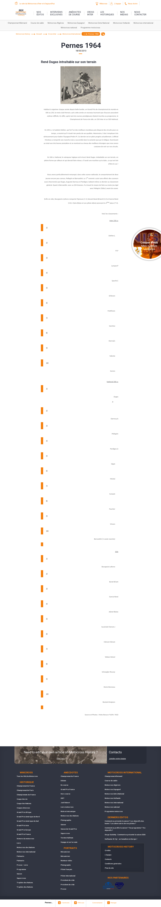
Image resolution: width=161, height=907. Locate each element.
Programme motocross (90, 28)
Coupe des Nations (24, 803)
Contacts (108, 859)
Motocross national (69, 28)
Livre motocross (67, 807)
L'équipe (117, 4)
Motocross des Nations (26, 847)
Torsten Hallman (67, 838)
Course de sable (37, 23)
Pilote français (66, 869)
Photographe (66, 865)
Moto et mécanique (68, 811)
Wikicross (103, 4)
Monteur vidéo (66, 861)
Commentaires (97, 903)
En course (64, 785)
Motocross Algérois (56, 23)
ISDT (62, 798)
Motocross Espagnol (76, 23)
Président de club (67, 880)
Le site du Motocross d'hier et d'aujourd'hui (37, 4)
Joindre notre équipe (117, 758)
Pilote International (68, 876)
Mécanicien (65, 852)
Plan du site (109, 868)
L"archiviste (65, 903)
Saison (19, 874)
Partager (113, 903)
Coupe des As (22, 799)
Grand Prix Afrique (24, 812)
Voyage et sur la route (69, 842)
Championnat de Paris (25, 790)
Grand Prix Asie (23, 825)
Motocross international (143, 23)
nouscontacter (140, 13)
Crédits (108, 850)
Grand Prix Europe (24, 830)
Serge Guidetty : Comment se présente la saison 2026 (125, 835)
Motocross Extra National (98, 23)
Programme (21, 869)
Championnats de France (26, 795)
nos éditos (40, 13)
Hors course (65, 794)
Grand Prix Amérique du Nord (28, 817)
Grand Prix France (24, 834)
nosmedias (124, 13)
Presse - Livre (22, 865)
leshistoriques (107, 13)
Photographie (66, 820)
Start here (61, 758)
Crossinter (90, 13)
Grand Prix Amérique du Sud (28, 821)
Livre (19, 843)
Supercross (21, 878)
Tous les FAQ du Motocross (27, 776)
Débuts (63, 781)
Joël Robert (65, 803)
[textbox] (103, 34)
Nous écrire (132, 4)
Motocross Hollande (121, 23)
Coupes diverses (23, 808)
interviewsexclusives (56, 13)
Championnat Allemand (17, 23)
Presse (63, 889)
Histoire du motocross (25, 839)
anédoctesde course (75, 13)
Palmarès (20, 856)
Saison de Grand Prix (69, 829)
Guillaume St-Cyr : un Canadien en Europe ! (121, 839)
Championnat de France (26, 786)
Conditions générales (113, 864)
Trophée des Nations (25, 883)
